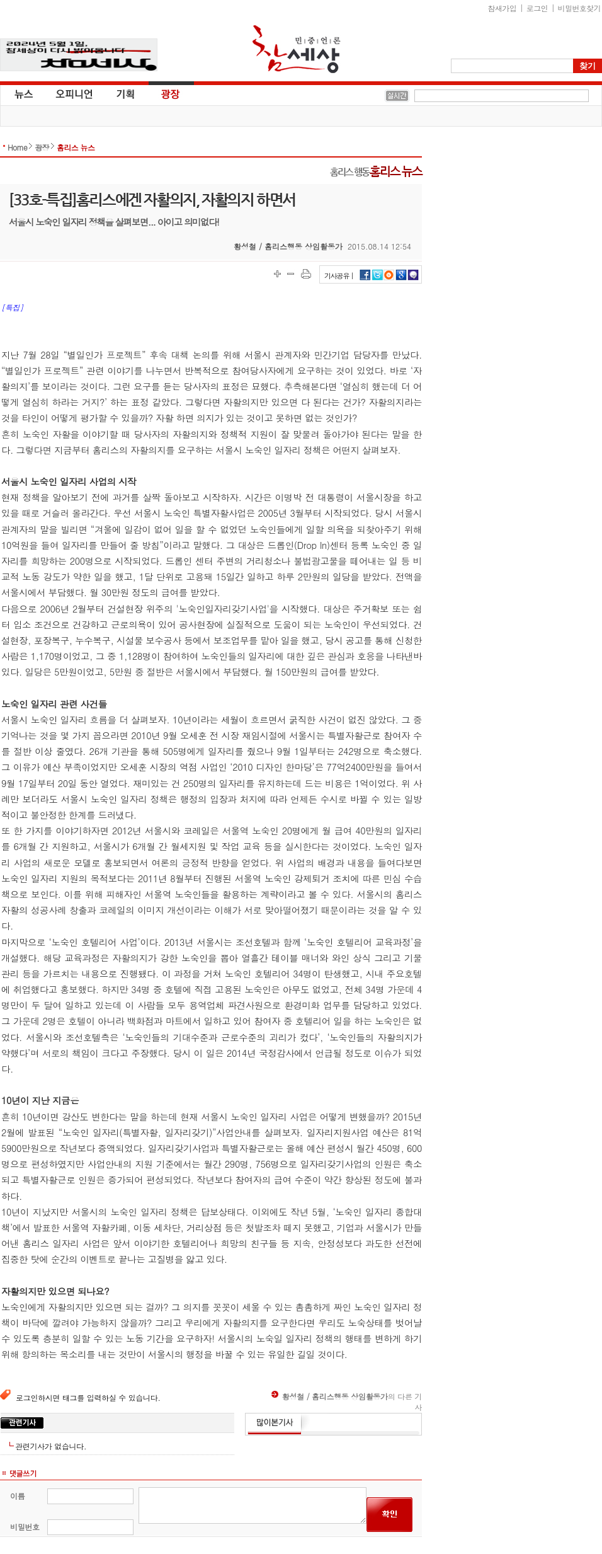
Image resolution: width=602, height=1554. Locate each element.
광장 (161, 93)
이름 (17, 1495)
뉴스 (22, 93)
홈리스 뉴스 (75, 147)
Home (17, 147)
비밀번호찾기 (579, 8)
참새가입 (502, 8)
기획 (126, 93)
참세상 (297, 49)
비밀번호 (25, 1526)
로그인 (537, 8)
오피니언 (74, 93)
